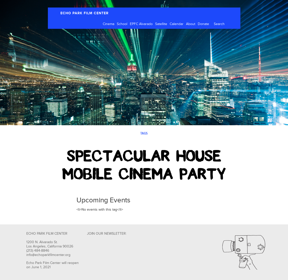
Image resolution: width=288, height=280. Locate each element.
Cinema (108, 24)
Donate (203, 24)
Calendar (176, 24)
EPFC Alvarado (141, 24)
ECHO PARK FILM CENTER (84, 13)
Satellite (161, 24)
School (122, 24)
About (190, 24)
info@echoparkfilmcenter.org (48, 255)
